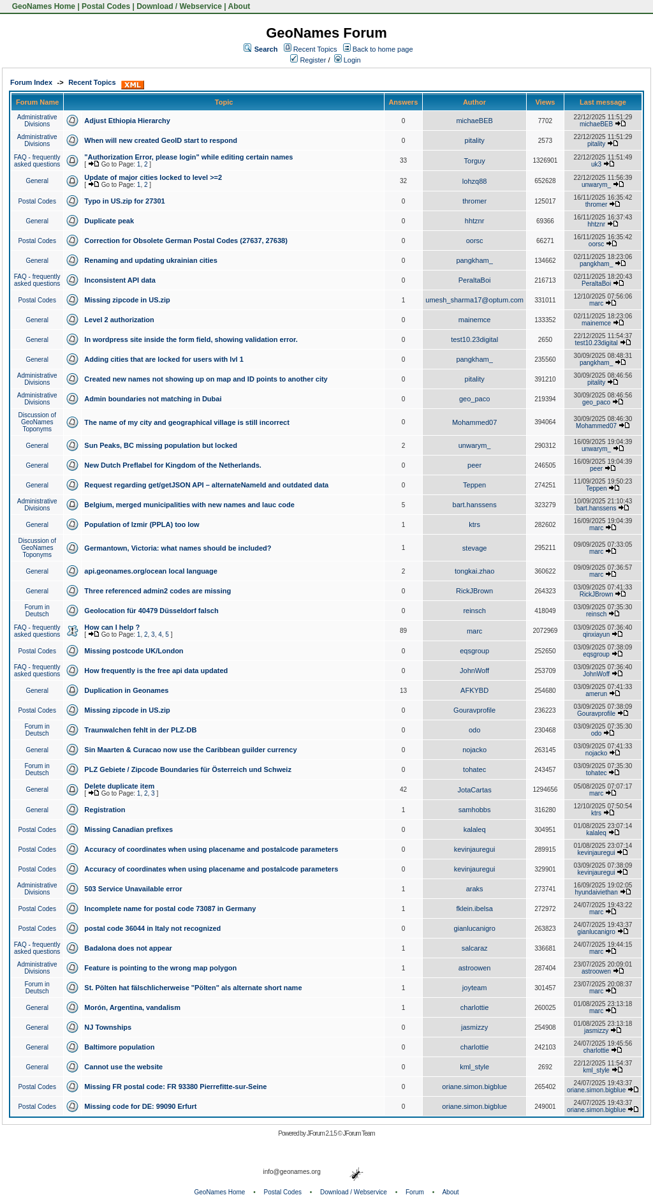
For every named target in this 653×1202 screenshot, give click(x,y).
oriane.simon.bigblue (474, 1086)
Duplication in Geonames (126, 690)
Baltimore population (119, 1047)
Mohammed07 (474, 422)
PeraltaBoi (475, 280)
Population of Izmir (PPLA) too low (141, 524)
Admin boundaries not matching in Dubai (152, 399)
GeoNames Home (42, 6)
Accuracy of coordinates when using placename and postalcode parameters (211, 849)
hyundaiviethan (596, 892)
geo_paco (474, 399)
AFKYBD (474, 690)
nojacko (474, 749)
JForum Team (359, 1133)
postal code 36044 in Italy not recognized (152, 928)
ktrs (474, 524)
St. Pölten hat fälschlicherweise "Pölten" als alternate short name (193, 987)
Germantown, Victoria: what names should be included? (177, 548)
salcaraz (475, 948)
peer (474, 465)
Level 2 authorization (119, 319)
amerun (596, 693)
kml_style (474, 1067)
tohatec (474, 769)
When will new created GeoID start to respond (160, 140)
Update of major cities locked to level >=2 (153, 177)
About (239, 6)
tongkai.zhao (474, 571)
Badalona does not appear (128, 948)
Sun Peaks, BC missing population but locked (160, 445)
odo (474, 730)
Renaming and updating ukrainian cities (150, 260)
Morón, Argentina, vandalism (132, 1007)
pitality (475, 140)
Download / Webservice (179, 6)
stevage (474, 548)
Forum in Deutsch (36, 611)
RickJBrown (474, 591)
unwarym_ (596, 184)
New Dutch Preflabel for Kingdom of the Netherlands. (172, 465)
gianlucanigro (474, 928)
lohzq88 (474, 181)
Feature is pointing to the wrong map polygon (160, 968)
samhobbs (475, 809)
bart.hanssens (475, 504)
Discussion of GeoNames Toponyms (36, 422)
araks (474, 889)
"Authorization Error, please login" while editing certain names (188, 157)
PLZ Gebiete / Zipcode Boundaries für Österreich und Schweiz (187, 769)
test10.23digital (474, 339)
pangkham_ (474, 260)
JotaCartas (475, 790)
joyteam (474, 987)
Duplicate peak (109, 221)
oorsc (474, 240)
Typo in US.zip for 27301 (124, 201)
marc (596, 303)
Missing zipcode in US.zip (127, 300)
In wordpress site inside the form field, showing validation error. (190, 339)
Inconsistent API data (119, 280)
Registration (104, 809)
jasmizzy (474, 1027)
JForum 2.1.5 (322, 1133)
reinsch (474, 610)
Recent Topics (315, 49)
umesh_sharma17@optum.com (474, 300)
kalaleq (475, 829)
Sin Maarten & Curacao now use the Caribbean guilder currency (190, 749)
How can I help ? (112, 627)
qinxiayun (596, 634)
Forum (415, 1192)
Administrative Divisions (37, 121)
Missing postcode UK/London (133, 651)
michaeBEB (474, 120)
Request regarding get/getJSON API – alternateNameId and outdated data (206, 485)
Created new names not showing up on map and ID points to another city (205, 379)
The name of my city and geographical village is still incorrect (187, 422)
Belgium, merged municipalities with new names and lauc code (189, 504)
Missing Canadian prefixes (128, 829)
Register (308, 60)
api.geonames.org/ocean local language (150, 571)
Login (347, 60)
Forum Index (31, 82)
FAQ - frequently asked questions (37, 161)
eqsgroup (474, 651)
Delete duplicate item (119, 786)
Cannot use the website (123, 1067)
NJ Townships (107, 1027)
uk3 (596, 164)
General (37, 180)
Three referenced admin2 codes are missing (157, 591)
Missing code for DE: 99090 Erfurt (140, 1106)
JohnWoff (474, 670)
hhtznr (475, 221)
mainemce (475, 319)
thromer (474, 201)
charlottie (474, 1007)
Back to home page (383, 49)
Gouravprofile (474, 710)
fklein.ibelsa (474, 908)
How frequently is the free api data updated (156, 670)
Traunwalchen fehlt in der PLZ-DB (140, 730)
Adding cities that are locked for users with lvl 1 (163, 359)
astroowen (475, 968)
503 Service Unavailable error (133, 889)
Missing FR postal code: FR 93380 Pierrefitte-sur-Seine (175, 1086)
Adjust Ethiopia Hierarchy (127, 120)
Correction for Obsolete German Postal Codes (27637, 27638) (186, 240)
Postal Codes (106, 6)
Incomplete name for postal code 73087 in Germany (170, 908)
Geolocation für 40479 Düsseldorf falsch (151, 610)
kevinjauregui (474, 849)
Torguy (474, 161)
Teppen (474, 485)
